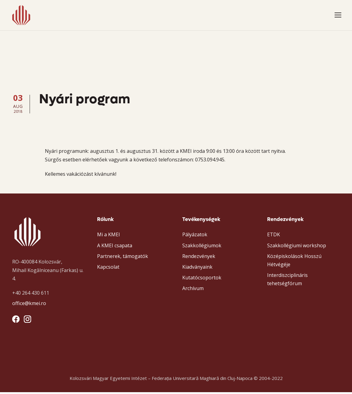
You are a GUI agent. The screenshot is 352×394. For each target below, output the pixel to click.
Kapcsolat (108, 268)
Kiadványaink (197, 268)
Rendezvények (198, 257)
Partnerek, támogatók (122, 257)
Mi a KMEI (108, 236)
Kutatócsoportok (201, 279)
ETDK (273, 236)
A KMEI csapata (114, 247)
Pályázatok (194, 236)
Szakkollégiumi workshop (296, 247)
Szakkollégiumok (201, 247)
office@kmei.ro (29, 305)
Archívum (193, 290)
